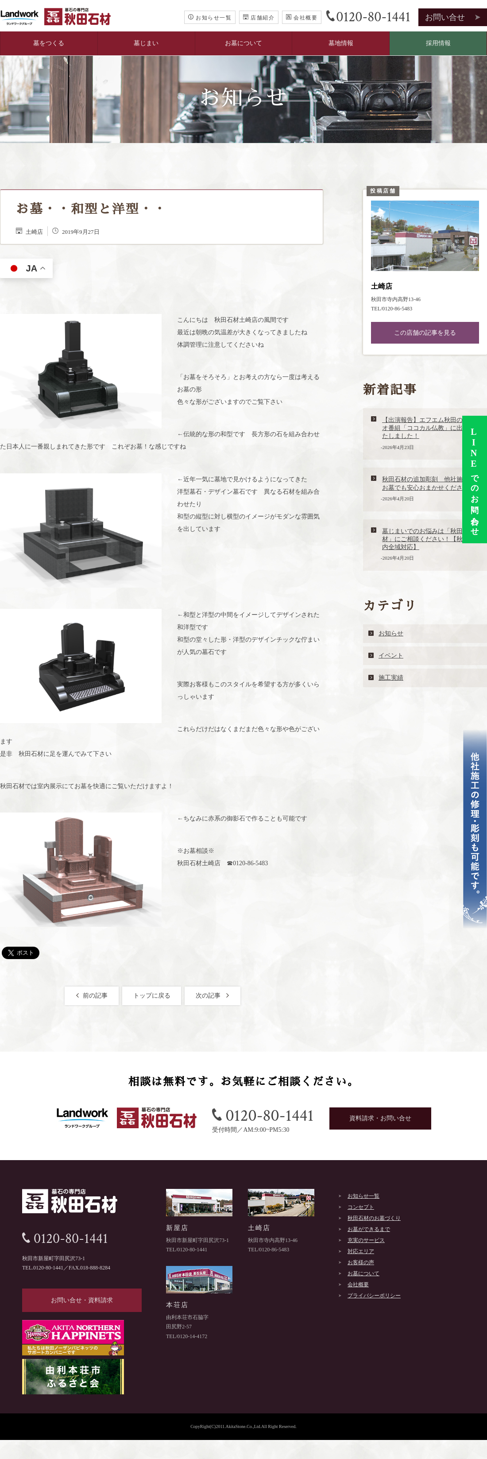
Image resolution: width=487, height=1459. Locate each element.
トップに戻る (151, 995)
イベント (391, 655)
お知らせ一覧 (210, 17)
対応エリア (361, 1251)
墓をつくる (48, 43)
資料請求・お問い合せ (380, 1118)
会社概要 (301, 17)
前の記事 (92, 995)
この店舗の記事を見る (425, 332)
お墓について (243, 43)
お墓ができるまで (369, 1229)
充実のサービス (366, 1240)
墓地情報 (341, 43)
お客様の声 (361, 1262)
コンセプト (361, 1207)
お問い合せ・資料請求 (82, 1300)
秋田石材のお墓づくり (374, 1218)
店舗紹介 (258, 17)
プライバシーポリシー (374, 1296)
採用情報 (438, 43)
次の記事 (213, 995)
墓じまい (146, 43)
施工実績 (391, 677)
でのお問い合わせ (474, 479)
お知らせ (391, 633)
